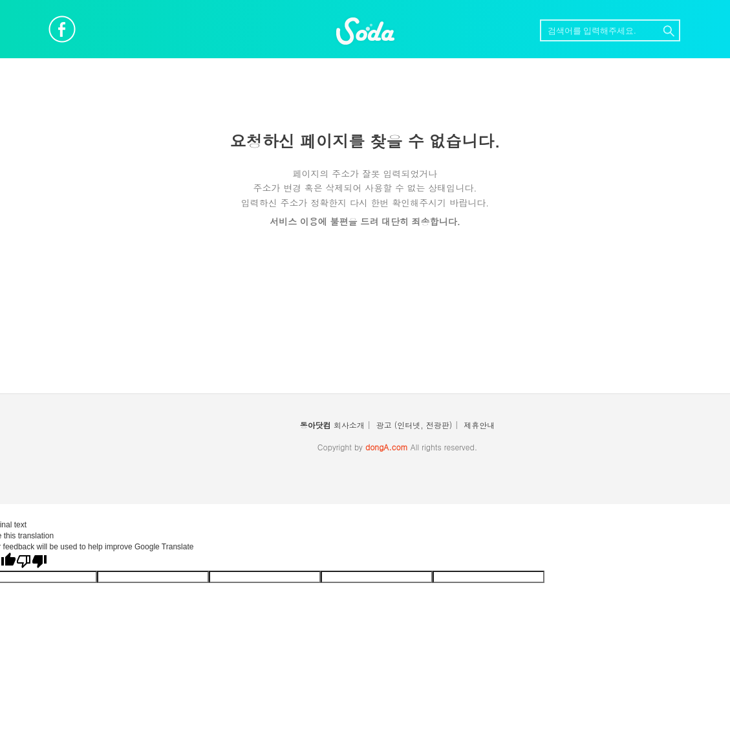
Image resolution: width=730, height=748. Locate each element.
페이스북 (62, 29)
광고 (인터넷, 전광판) (414, 424)
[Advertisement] (365, 319)
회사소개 (349, 424)
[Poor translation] (31, 561)
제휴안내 (479, 424)
